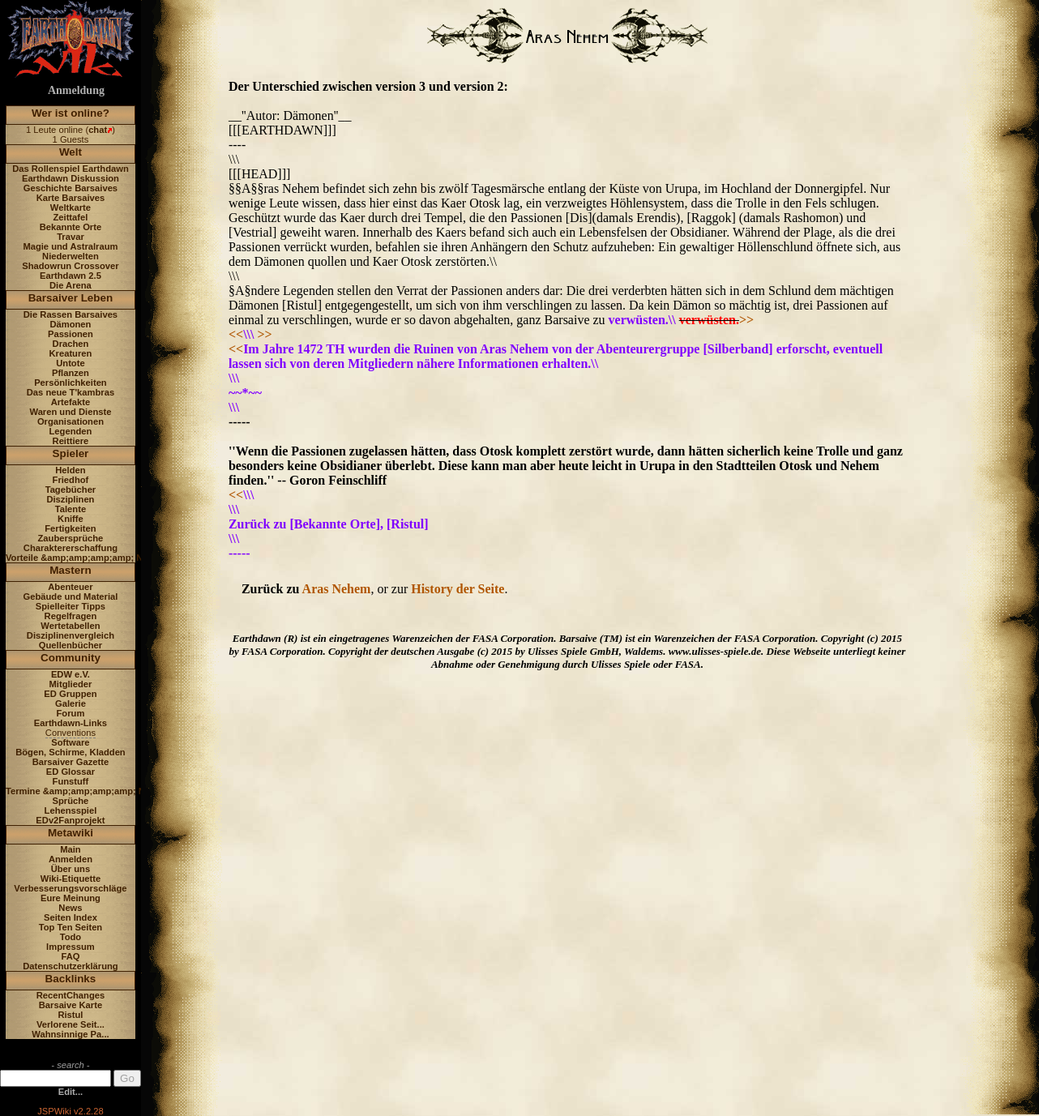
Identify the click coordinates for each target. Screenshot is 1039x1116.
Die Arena (70, 285)
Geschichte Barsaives (71, 188)
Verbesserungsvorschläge (70, 888)
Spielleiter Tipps (70, 606)
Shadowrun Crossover (70, 266)
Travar (70, 237)
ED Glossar (70, 771)
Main (70, 849)
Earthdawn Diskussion (70, 178)
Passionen (70, 334)
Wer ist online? (70, 113)
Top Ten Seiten (71, 927)
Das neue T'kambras (70, 392)
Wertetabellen (70, 626)
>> (746, 320)
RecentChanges (70, 995)
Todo (71, 937)
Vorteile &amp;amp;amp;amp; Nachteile (91, 557)
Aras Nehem (336, 589)
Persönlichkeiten (70, 382)
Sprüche (71, 801)
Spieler (71, 453)
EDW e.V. (70, 674)
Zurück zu (272, 589)
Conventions (70, 733)
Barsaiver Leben (70, 298)
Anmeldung (76, 90)
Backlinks (70, 979)
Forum (71, 713)
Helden (70, 470)
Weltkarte (70, 207)
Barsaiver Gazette (70, 762)
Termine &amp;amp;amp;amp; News (84, 791)
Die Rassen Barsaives (71, 314)
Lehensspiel (71, 810)
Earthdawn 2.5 (70, 275)
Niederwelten (70, 256)
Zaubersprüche (71, 538)
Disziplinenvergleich (70, 635)
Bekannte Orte (70, 227)
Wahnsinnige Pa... (70, 1034)
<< (236, 334)
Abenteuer (70, 587)
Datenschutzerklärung (70, 966)
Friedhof (71, 480)
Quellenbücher (70, 645)
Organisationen (70, 421)
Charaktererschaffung (71, 548)
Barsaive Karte (70, 1005)
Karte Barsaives (70, 198)
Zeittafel (70, 217)
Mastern (70, 570)
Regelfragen (71, 616)
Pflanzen (70, 373)
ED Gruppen (70, 694)
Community (70, 658)
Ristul (70, 1015)
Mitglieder (70, 684)
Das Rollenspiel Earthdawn (70, 168)
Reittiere (71, 441)
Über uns (71, 869)
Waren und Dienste (70, 412)
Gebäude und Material (71, 596)
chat (97, 130)
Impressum (70, 946)
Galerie (70, 703)
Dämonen (70, 324)
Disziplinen (70, 499)
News (70, 908)
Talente (70, 509)
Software (70, 742)
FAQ (70, 956)
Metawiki (70, 833)
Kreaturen (70, 353)
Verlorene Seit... (70, 1024)
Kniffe (70, 519)
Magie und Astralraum (70, 246)
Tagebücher (70, 489)
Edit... (70, 1092)
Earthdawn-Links (70, 723)
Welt (70, 152)
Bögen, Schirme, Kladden (70, 752)
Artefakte (71, 402)
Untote (70, 363)
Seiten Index (70, 917)
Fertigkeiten (70, 528)
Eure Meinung (70, 898)
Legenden (70, 431)
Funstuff (71, 781)
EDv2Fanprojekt (70, 820)
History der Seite (457, 589)
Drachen (71, 343)
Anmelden (70, 859)
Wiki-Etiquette (70, 878)
